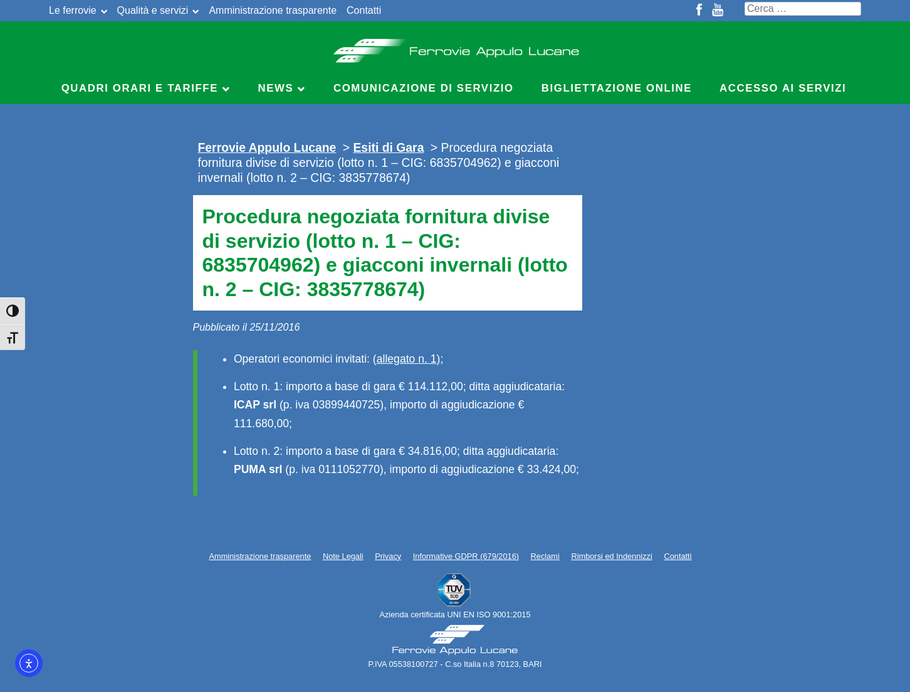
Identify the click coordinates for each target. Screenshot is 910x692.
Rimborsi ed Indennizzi (611, 556)
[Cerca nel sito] (803, 9)
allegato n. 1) (409, 359)
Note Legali (343, 556)
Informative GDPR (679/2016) (466, 556)
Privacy (388, 556)
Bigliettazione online (616, 88)
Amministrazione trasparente (273, 10)
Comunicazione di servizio (423, 88)
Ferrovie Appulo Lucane (455, 47)
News (276, 88)
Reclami (545, 556)
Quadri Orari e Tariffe (139, 88)
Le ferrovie (73, 10)
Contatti (364, 10)
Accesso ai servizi (782, 88)
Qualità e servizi (153, 10)
